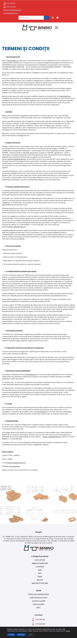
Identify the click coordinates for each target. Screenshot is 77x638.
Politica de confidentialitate (38, 594)
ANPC (38, 607)
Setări (30, 634)
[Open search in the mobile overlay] (34, 18)
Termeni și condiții (38, 601)
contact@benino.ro (10, 13)
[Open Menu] (56, 27)
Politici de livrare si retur (38, 597)
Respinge (21, 634)
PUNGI (40, 576)
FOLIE (40, 570)
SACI (39, 573)
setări (68, 631)
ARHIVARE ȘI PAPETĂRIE (40, 583)
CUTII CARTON (40, 560)
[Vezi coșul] (52, 17)
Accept (11, 634)
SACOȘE (40, 580)
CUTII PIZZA (40, 566)
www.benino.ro (12, 61)
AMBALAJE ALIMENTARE (40, 563)
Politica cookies (38, 604)
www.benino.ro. (14, 466)
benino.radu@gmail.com (12, 10)
